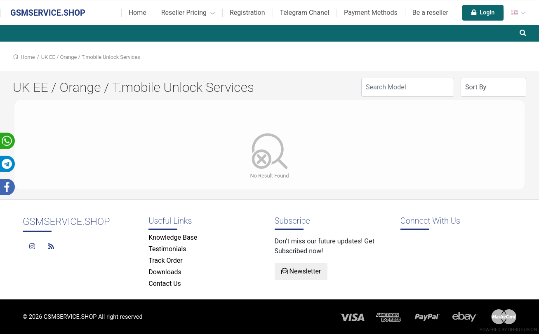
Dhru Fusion (522, 329)
